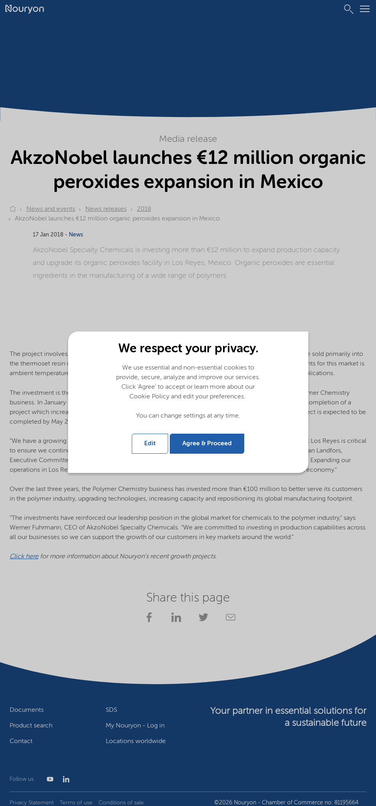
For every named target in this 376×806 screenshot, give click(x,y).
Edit (150, 441)
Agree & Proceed (207, 441)
